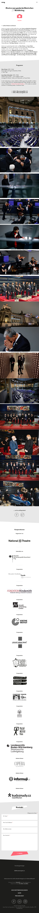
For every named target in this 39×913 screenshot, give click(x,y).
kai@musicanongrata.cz (19, 870)
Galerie (20, 20)
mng (3, 2)
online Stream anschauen (9, 25)
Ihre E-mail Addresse (7, 822)
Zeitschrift (18, 882)
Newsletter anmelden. (23, 883)
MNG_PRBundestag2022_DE (20, 92)
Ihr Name (5, 816)
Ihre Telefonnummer (7, 829)
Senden (20, 853)
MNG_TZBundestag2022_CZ (20, 91)
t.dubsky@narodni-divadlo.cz (18, 84)
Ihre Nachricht (6, 835)
